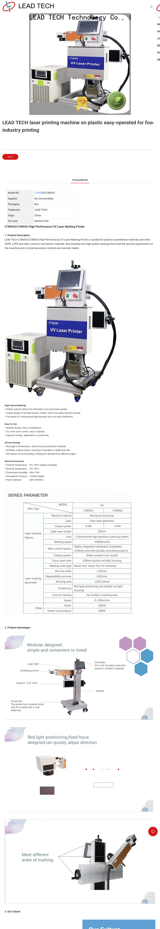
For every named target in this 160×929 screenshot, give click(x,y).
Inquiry (10, 157)
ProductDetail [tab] (80, 179)
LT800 (38, 192)
